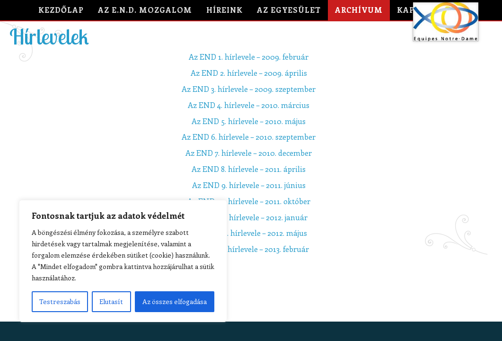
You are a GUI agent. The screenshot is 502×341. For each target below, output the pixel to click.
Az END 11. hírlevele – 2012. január (249, 217)
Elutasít (111, 301)
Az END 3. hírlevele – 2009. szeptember (249, 89)
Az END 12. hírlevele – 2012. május (249, 233)
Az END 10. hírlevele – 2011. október (248, 201)
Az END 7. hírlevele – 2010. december (248, 153)
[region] (123, 261)
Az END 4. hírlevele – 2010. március (248, 105)
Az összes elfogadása (174, 301)
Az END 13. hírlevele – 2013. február (248, 249)
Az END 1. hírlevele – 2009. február (248, 57)
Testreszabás (59, 301)
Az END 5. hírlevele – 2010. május (249, 121)
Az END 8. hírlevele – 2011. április (249, 169)
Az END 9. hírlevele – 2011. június (249, 185)
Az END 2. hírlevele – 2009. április (249, 73)
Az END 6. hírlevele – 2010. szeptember (249, 137)
